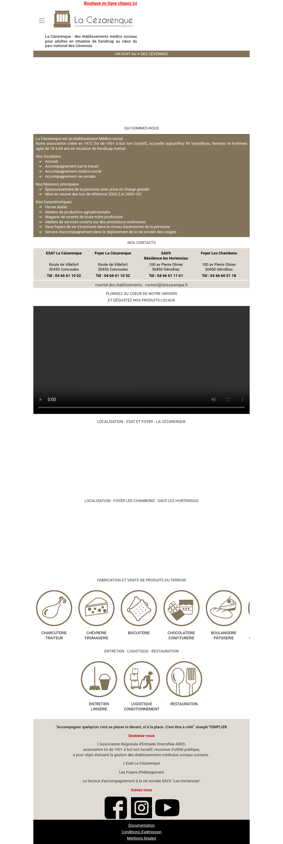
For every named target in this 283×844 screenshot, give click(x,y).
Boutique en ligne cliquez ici (110, 3)
